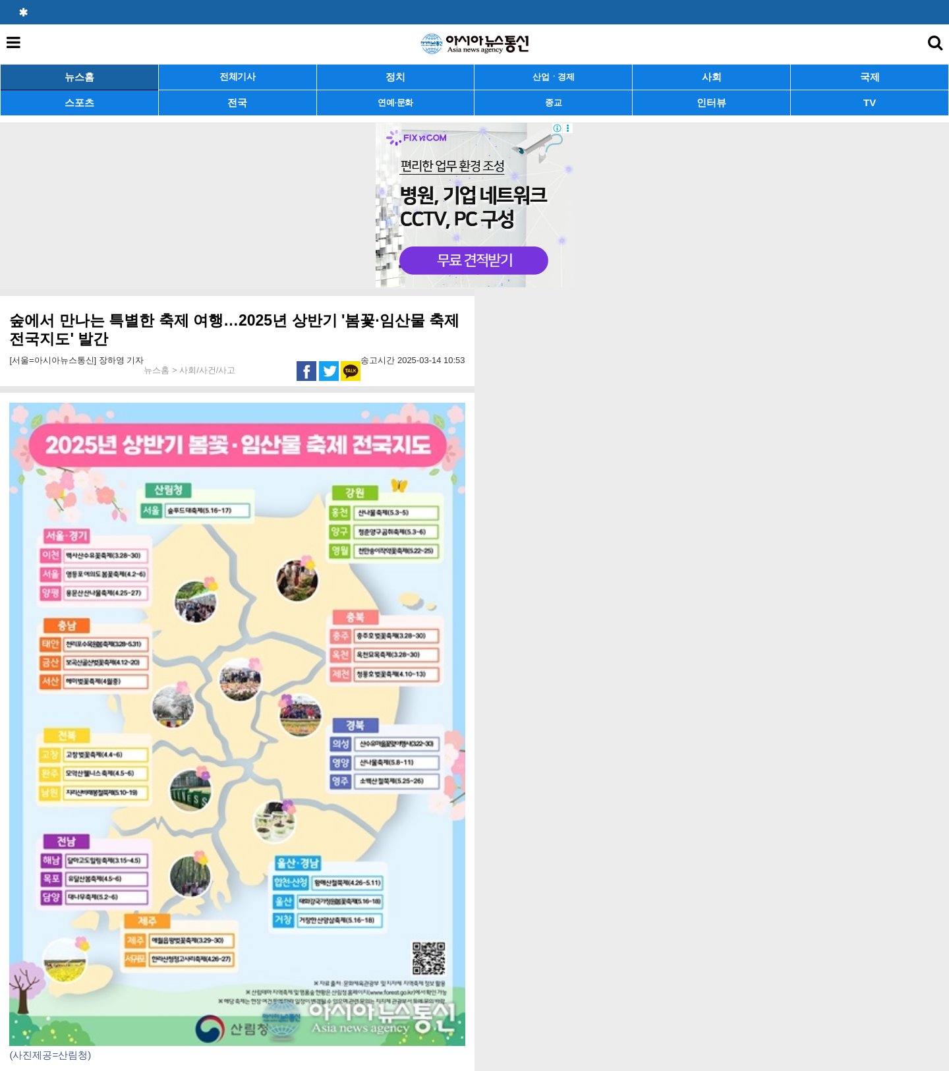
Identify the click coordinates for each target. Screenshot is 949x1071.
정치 (395, 76)
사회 (712, 76)
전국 (237, 102)
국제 (870, 76)
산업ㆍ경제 (553, 77)
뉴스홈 (79, 76)
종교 (553, 102)
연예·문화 (395, 102)
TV (869, 102)
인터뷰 (711, 102)
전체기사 (237, 77)
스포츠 (79, 102)
